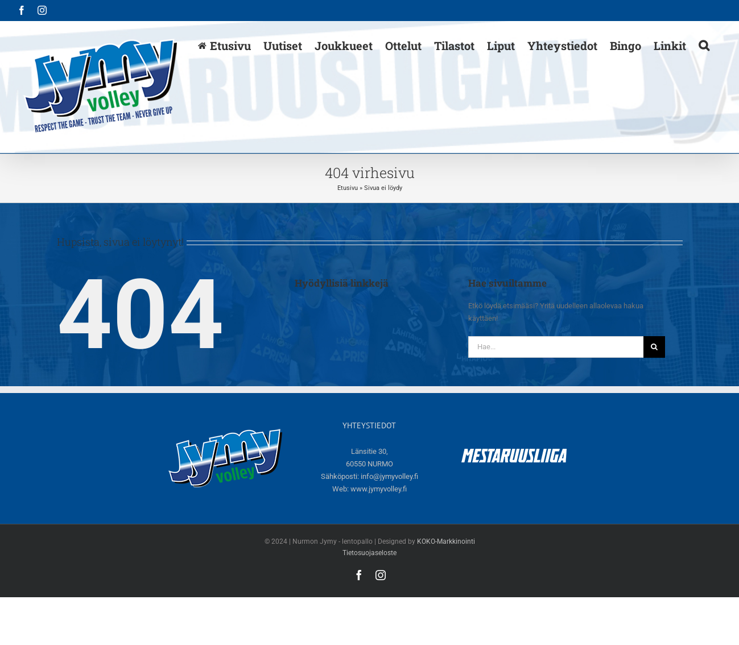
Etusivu (347, 188)
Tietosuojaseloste (369, 553)
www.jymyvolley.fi (378, 489)
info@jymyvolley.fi (389, 476)
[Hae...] (556, 347)
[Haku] (654, 347)
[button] (704, 45)
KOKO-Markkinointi (446, 541)
